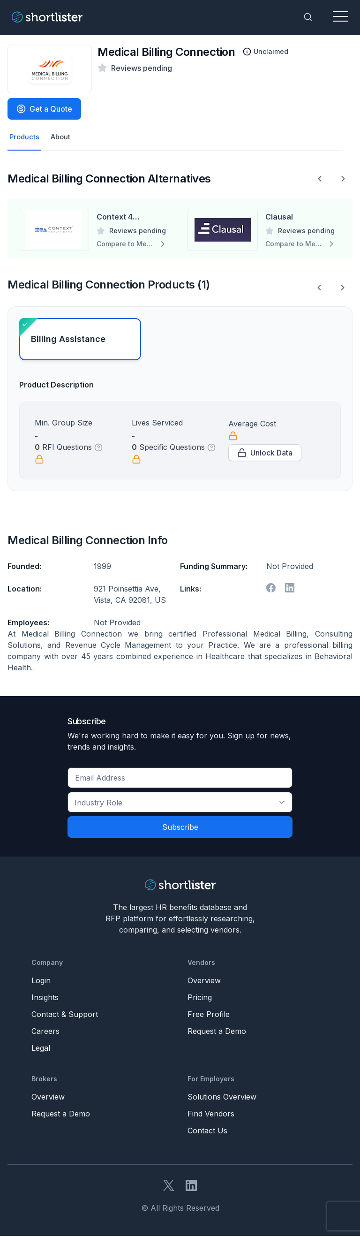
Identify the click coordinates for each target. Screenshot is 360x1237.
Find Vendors (211, 1114)
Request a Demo (217, 1032)
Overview (204, 981)
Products (25, 137)
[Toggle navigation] (340, 17)
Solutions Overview (222, 1097)
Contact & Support (64, 1015)
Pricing (200, 998)
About (63, 137)
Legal (40, 1049)
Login (41, 981)
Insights (45, 998)
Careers (45, 1032)
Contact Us (207, 1131)
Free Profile (209, 1015)
